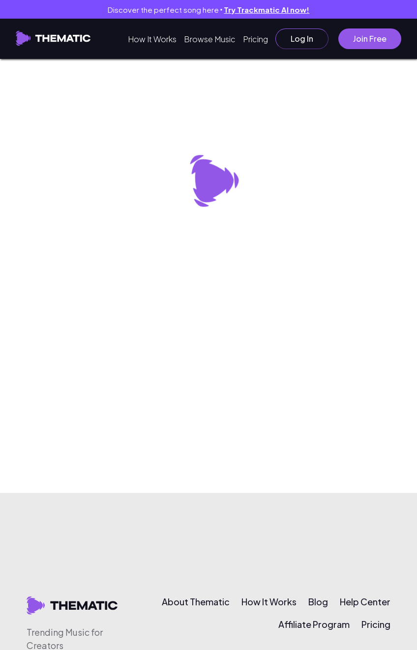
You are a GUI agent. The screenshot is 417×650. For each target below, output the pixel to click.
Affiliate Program (314, 624)
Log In (302, 38)
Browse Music (210, 39)
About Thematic (196, 601)
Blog (318, 601)
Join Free (370, 38)
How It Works (152, 39)
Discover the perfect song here (209, 9)
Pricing (255, 39)
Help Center (365, 601)
